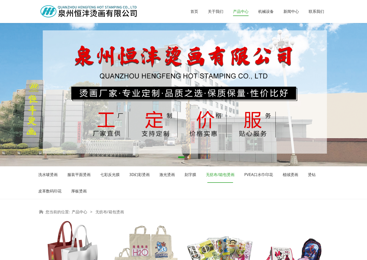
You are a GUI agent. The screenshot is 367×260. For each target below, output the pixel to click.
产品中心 (241, 11)
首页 (194, 11)
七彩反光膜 (110, 174)
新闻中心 (291, 11)
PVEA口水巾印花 (258, 174)
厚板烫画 (79, 191)
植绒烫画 (290, 174)
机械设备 (266, 11)
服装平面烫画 (79, 174)
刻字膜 (190, 174)
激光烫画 (167, 174)
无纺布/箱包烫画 (220, 174)
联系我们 (316, 11)
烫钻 (312, 174)
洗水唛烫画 (48, 174)
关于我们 (215, 11)
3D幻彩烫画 (139, 174)
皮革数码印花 (50, 191)
